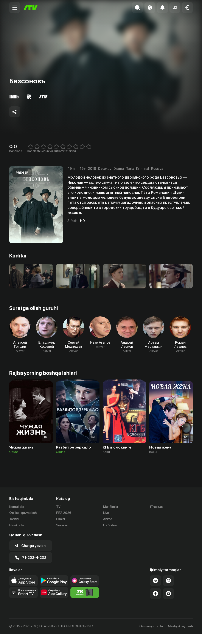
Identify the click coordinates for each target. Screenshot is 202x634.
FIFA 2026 (63, 513)
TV (58, 507)
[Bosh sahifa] (30, 7)
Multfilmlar (110, 507)
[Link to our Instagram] (168, 580)
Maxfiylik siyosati (180, 626)
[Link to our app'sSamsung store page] (84, 580)
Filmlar (60, 519)
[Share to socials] (14, 111)
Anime (107, 519)
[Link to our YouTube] (168, 593)
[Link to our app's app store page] (23, 580)
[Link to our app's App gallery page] (54, 592)
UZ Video (110, 525)
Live (106, 513)
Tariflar (14, 519)
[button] (174, 7)
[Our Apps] (23, 592)
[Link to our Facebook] (155, 593)
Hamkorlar (17, 525)
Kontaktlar (17, 507)
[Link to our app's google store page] (54, 580)
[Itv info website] (84, 592)
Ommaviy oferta (151, 626)
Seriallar (62, 525)
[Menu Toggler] (14, 7)
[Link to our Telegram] (155, 580)
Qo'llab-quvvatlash (23, 513)
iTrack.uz (156, 507)
